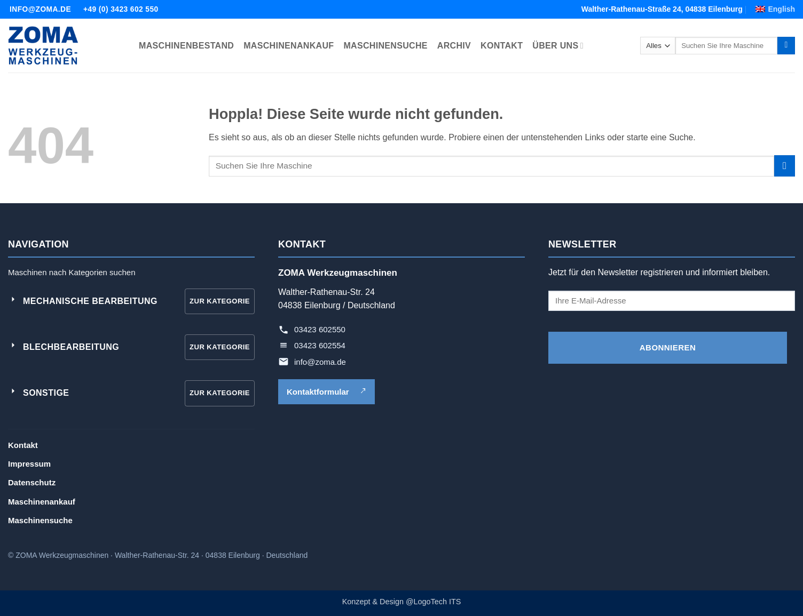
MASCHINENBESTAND (186, 45)
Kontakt (23, 445)
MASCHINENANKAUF (288, 45)
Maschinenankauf (41, 501)
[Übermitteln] (786, 46)
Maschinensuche (40, 520)
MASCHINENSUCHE (385, 45)
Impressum (29, 463)
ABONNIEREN (668, 347)
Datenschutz (32, 482)
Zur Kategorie (220, 301)
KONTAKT (502, 45)
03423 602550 (319, 329)
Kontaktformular (326, 391)
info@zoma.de (320, 361)
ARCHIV (454, 45)
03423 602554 (319, 345)
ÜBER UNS (557, 46)
